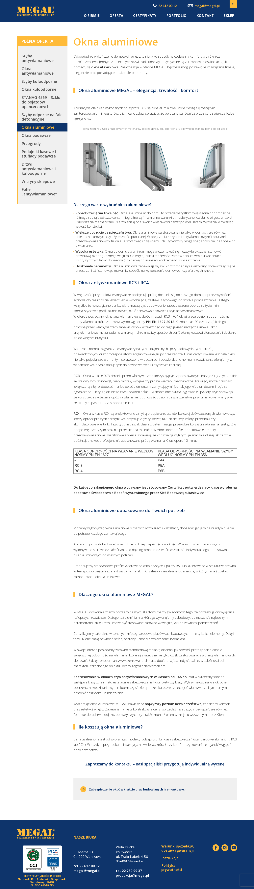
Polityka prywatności (171, 867)
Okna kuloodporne (39, 89)
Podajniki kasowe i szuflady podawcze (39, 154)
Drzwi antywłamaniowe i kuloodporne (39, 169)
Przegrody (31, 143)
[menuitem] (233, 4)
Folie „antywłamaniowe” (39, 192)
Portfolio (176, 15)
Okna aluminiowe (38, 127)
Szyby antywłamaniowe (38, 58)
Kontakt (205, 15)
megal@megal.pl (203, 6)
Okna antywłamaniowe (38, 71)
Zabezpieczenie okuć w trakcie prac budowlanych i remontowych (133, 789)
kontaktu (123, 764)
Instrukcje (169, 858)
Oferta (116, 15)
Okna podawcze (36, 135)
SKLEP (229, 15)
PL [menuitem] (233, 4)
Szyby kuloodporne (39, 81)
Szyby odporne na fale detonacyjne (42, 117)
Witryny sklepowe (38, 181)
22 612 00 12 (165, 6)
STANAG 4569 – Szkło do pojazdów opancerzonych (41, 102)
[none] (233, 4)
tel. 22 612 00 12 (86, 866)
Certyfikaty (144, 15)
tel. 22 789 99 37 (129, 870)
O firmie (92, 15)
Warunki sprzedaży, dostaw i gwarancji (177, 848)
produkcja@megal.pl (132, 875)
